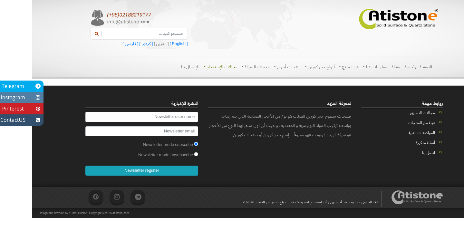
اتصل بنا (396, 153)
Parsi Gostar (46, 213)
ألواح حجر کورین (288, 67)
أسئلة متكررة (393, 143)
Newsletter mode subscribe (138, 144)
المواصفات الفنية (389, 133)
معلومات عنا (343, 67)
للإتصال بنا (158, 67)
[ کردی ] (113, 43)
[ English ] (146, 43)
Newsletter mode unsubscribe (136, 155)
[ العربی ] (128, 43)
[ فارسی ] (98, 43)
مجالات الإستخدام (188, 67)
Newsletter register (109, 170)
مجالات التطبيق (390, 113)
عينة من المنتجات (389, 123)
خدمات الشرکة (223, 67)
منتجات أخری (255, 67)
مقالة (363, 67)
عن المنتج (316, 67)
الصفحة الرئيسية (386, 67)
